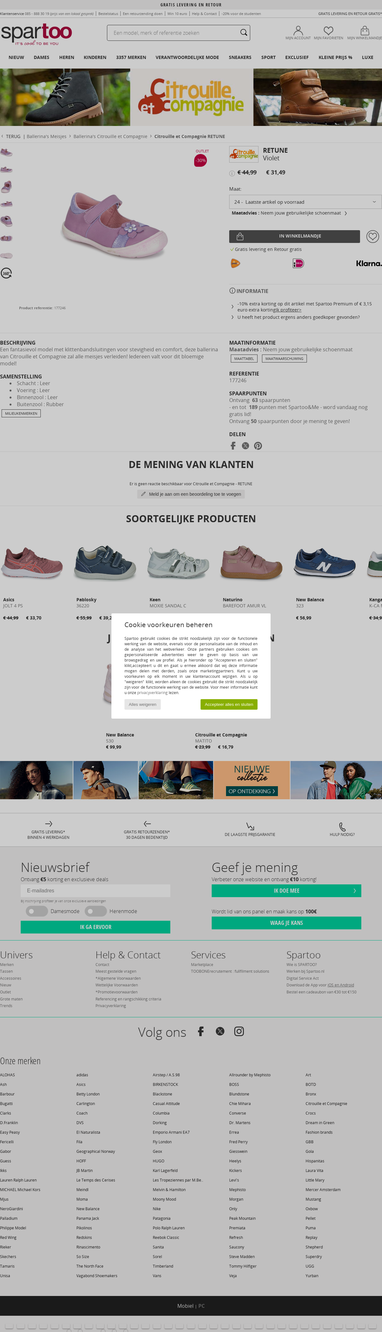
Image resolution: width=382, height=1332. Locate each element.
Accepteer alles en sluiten (229, 704)
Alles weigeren (143, 704)
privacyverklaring (152, 692)
